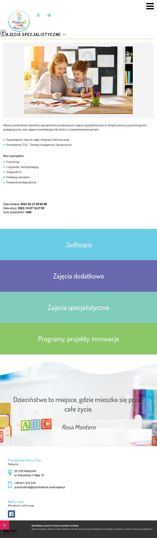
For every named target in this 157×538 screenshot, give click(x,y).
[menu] (150, 6)
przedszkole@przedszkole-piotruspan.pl (48, 15)
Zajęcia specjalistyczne (32, 34)
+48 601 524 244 (38, 15)
